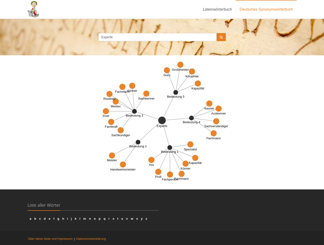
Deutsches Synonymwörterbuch (266, 9)
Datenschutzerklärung (91, 239)
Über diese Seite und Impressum (50, 239)
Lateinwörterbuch (217, 9)
